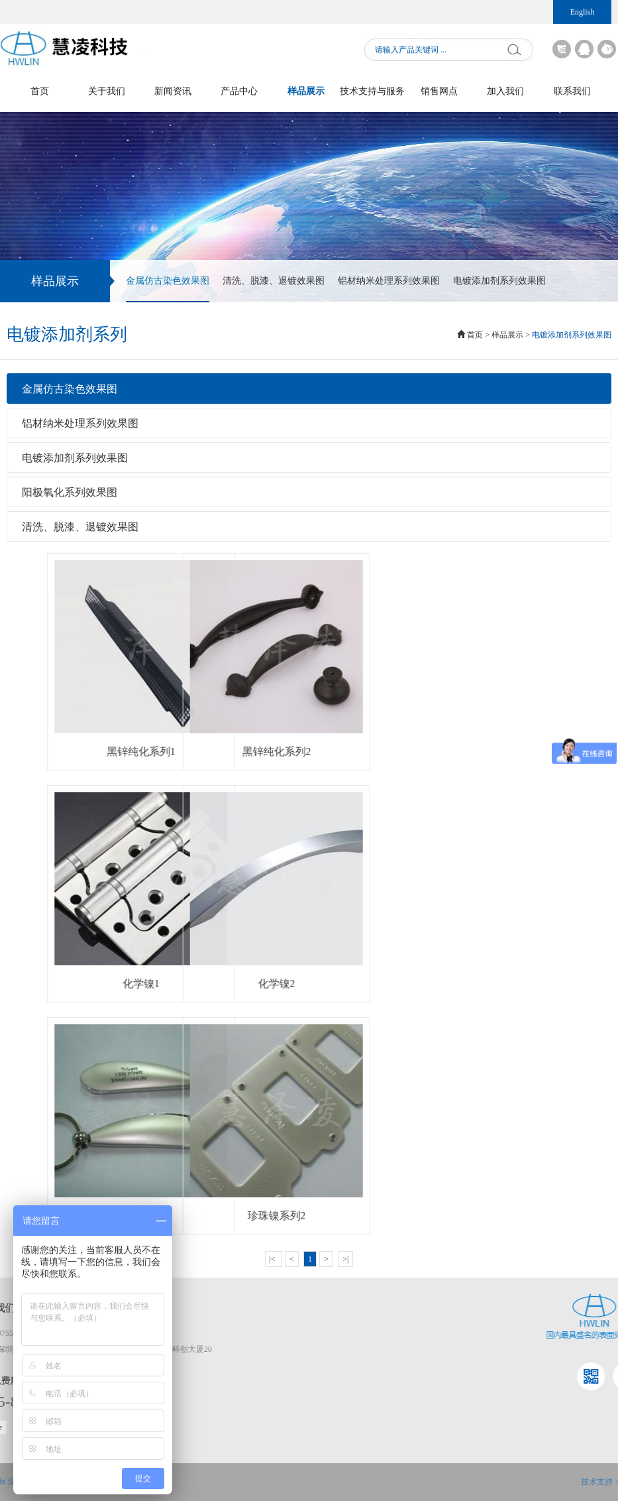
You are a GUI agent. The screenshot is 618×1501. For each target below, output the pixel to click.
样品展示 (306, 91)
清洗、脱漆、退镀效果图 (274, 281)
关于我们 (106, 91)
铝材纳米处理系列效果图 (389, 281)
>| (345, 1259)
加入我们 (505, 91)
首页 (39, 91)
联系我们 (572, 91)
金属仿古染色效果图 (167, 289)
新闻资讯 (172, 91)
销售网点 (439, 91)
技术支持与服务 (372, 91)
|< (274, 1259)
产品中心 (239, 91)
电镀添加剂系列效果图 (499, 281)
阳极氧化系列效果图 (69, 492)
